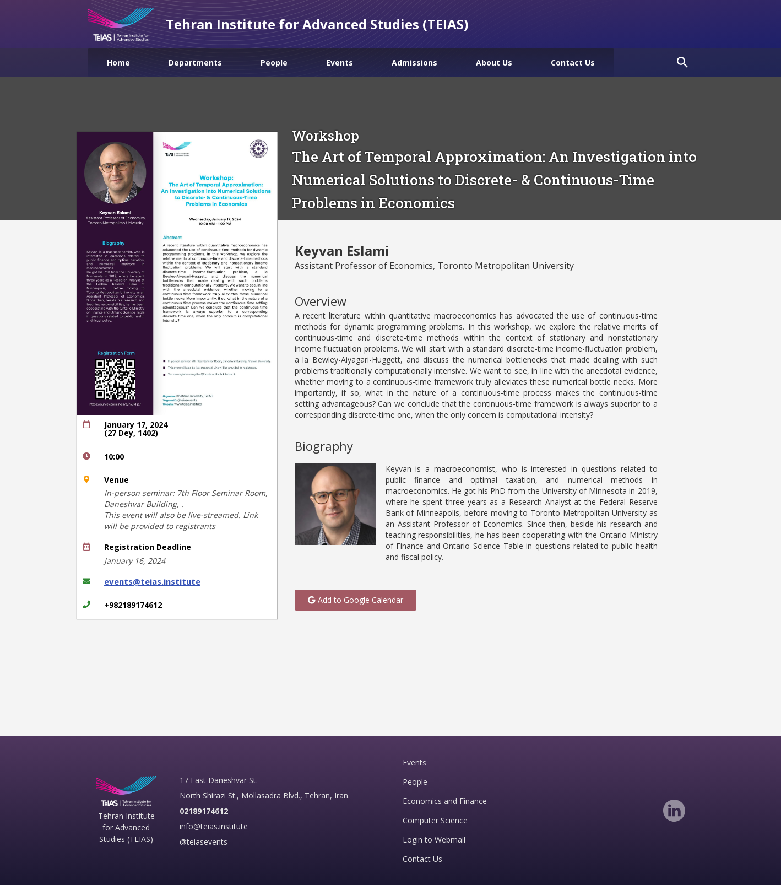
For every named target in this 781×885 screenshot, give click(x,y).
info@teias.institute (214, 826)
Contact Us (422, 859)
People (415, 781)
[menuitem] (118, 62)
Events (414, 762)
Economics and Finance (445, 801)
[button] (355, 600)
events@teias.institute (152, 581)
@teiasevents (203, 842)
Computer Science (435, 820)
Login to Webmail (434, 839)
